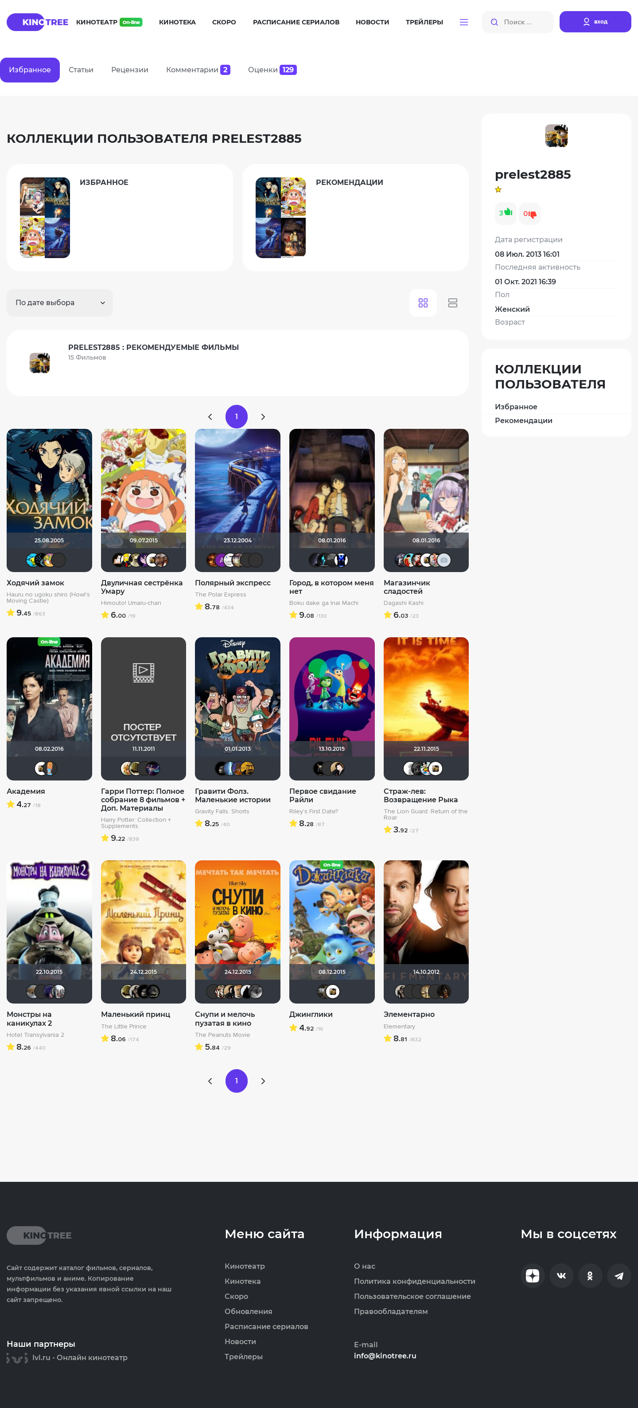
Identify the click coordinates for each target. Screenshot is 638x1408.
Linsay (152, 768)
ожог (443, 991)
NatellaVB (337, 768)
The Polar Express (220, 595)
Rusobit (238, 560)
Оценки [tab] (272, 70)
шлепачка (136, 560)
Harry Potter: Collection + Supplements (136, 823)
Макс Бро (213, 560)
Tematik (324, 560)
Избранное (516, 407)
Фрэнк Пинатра (58, 560)
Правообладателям (391, 1311)
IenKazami (435, 991)
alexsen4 (230, 768)
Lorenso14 (418, 768)
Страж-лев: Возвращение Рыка (421, 795)
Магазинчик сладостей (407, 587)
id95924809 (58, 991)
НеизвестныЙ (332, 560)
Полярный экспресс (233, 583)
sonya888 (50, 768)
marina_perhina (410, 560)
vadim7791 (136, 768)
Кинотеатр (109, 22)
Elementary (399, 1027)
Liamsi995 (418, 991)
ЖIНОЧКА (50, 991)
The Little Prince (124, 1027)
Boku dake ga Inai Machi (323, 603)
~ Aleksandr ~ (410, 768)
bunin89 (222, 991)
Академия (26, 791)
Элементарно (409, 1014)
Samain (410, 991)
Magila (136, 991)
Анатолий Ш (222, 560)
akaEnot (328, 768)
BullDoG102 (247, 991)
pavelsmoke (315, 560)
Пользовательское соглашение (412, 1296)
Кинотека (177, 22)
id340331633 (324, 991)
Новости (372, 22)
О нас (364, 1266)
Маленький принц (135, 1014)
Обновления (248, 1311)
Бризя (435, 560)
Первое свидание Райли (322, 795)
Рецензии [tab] (129, 70)
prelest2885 (152, 560)
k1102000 (401, 560)
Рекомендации (523, 420)
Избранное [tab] (30, 70)
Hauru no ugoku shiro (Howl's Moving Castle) (48, 598)
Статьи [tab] (81, 70)
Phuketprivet (255, 991)
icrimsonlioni (247, 560)
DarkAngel (33, 560)
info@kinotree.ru (385, 1356)
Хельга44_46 (427, 768)
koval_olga (127, 768)
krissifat (119, 560)
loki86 (320, 768)
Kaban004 (144, 768)
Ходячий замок (35, 583)
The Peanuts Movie (222, 1035)
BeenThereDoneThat (41, 560)
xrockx (152, 991)
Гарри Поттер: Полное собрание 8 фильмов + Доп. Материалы (143, 799)
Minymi (144, 560)
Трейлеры (424, 22)
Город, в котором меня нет (331, 587)
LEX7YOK (255, 560)
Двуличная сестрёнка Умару (142, 587)
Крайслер (222, 768)
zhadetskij (443, 560)
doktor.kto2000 (161, 560)
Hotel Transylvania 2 (35, 1035)
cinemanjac (230, 560)
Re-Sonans (341, 560)
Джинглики (311, 1014)
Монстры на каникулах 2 (29, 1018)
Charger (238, 991)
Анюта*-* (33, 991)
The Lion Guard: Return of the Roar (426, 814)
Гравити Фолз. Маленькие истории (233, 795)
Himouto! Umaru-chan (131, 603)
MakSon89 (238, 768)
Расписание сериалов (296, 22)
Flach (127, 560)
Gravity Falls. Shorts (222, 811)
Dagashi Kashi (404, 603)
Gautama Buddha (427, 991)
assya (418, 560)
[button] (464, 22)
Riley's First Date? (313, 811)
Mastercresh (247, 768)
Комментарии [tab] (198, 70)
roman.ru (50, 560)
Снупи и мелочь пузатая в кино (225, 1018)
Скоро (224, 22)
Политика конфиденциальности (414, 1281)
